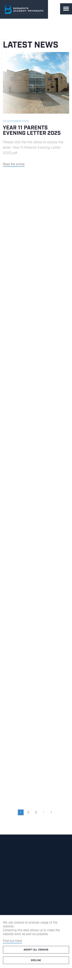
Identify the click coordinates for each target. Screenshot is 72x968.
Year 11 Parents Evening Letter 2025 (32, 130)
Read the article (14, 164)
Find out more (12, 941)
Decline (36, 960)
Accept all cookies (36, 949)
